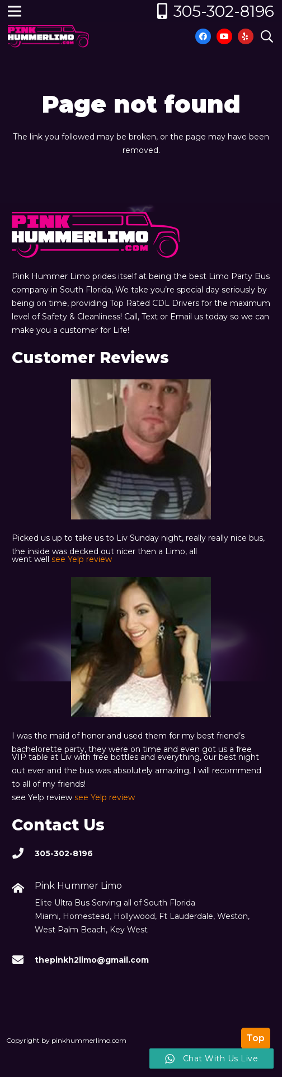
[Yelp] (245, 36)
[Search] (266, 36)
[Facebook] (203, 36)
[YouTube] (224, 36)
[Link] (48, 36)
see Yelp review (81, 559)
